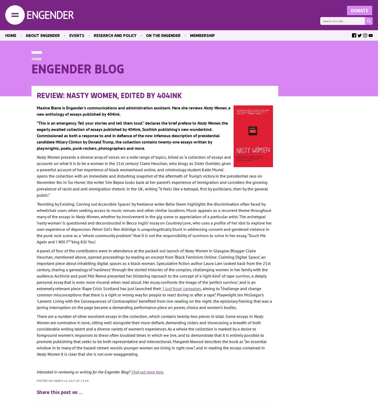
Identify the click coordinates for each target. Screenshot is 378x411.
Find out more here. (148, 372)
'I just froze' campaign (181, 288)
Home (37, 58)
